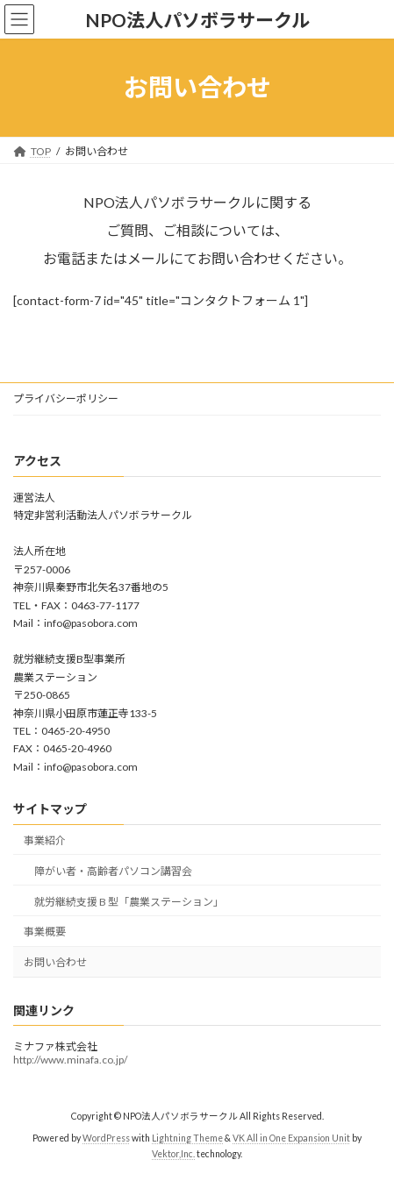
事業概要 (45, 931)
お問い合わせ (55, 962)
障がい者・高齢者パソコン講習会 (113, 871)
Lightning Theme (187, 1138)
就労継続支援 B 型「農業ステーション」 (129, 901)
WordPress (106, 1138)
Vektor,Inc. (173, 1154)
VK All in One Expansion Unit (291, 1138)
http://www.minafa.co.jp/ (70, 1059)
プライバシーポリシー (65, 398)
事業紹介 (45, 840)
